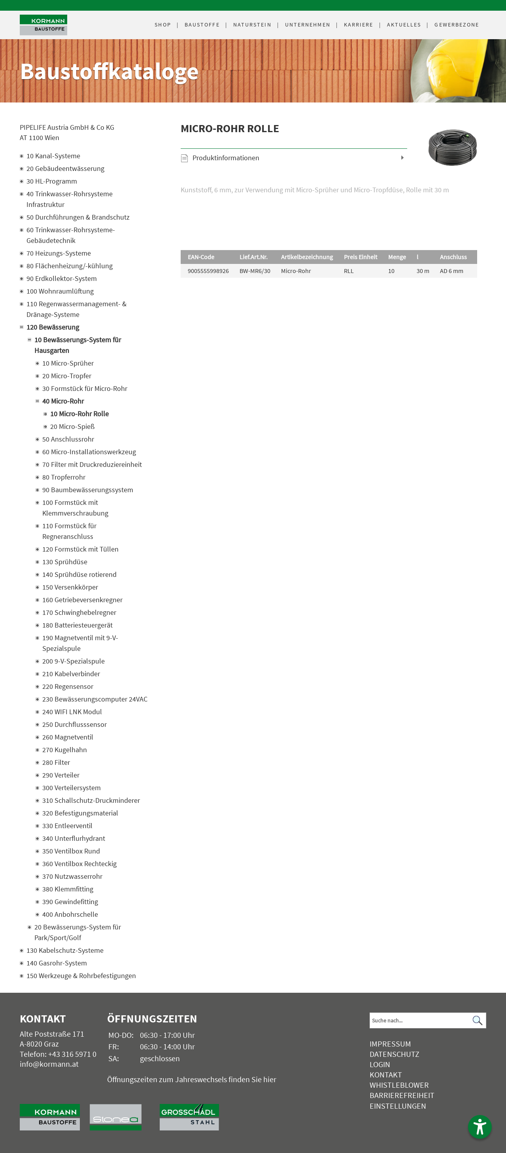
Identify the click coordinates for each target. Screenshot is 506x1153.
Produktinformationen (226, 157)
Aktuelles (404, 24)
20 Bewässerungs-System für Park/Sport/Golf (77, 932)
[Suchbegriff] (428, 1020)
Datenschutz (394, 1054)
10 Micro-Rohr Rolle (79, 413)
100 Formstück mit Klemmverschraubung (75, 508)
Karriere (359, 24)
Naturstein (252, 24)
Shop (163, 24)
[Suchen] (478, 1020)
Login (380, 1064)
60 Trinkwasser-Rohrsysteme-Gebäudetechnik (70, 235)
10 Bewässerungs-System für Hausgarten (77, 345)
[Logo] (43, 25)
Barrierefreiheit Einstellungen (402, 1100)
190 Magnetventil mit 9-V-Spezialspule (80, 643)
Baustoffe (202, 24)
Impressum (390, 1044)
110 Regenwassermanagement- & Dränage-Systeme (76, 309)
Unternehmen (307, 24)
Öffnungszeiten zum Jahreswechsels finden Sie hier (191, 1079)
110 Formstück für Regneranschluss (69, 531)
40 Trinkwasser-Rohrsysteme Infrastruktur (69, 199)
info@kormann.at (49, 1064)
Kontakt (386, 1074)
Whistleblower (399, 1085)
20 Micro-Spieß (72, 426)
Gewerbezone (456, 24)
